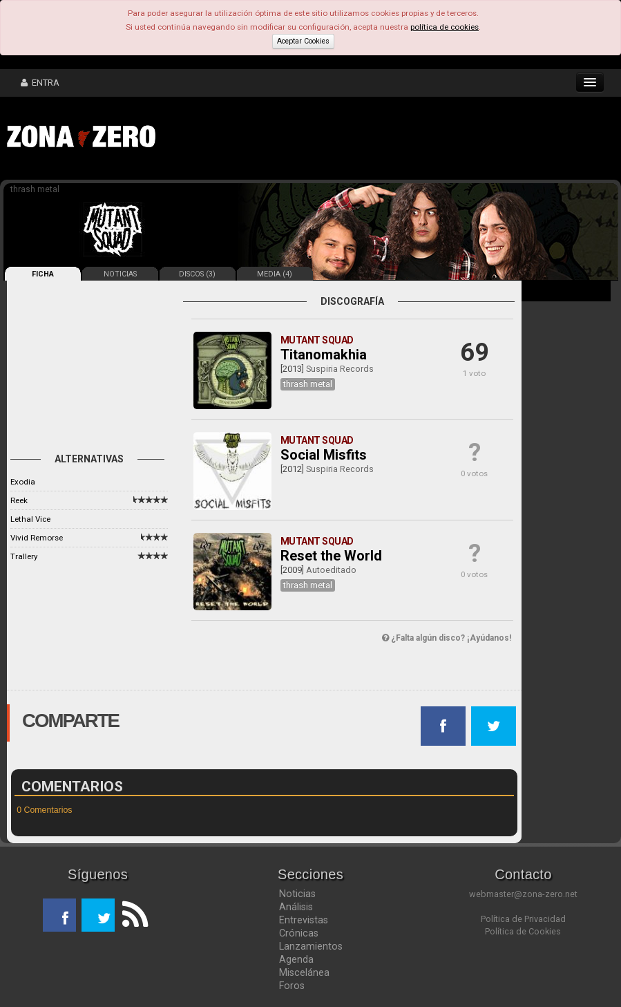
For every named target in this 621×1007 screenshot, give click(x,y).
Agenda (296, 959)
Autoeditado (331, 570)
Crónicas (298, 933)
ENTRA (40, 82)
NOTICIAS (120, 274)
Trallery (23, 556)
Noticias (297, 893)
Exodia (22, 482)
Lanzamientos (311, 946)
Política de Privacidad (523, 919)
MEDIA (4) (274, 274)
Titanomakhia (323, 354)
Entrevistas (303, 919)
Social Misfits (323, 454)
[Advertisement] (376, 138)
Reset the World (331, 555)
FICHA (43, 274)
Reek (19, 500)
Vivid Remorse (36, 538)
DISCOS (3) (197, 274)
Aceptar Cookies (303, 41)
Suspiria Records (340, 369)
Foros (292, 985)
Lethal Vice (30, 519)
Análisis (296, 906)
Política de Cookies (523, 931)
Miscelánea (304, 972)
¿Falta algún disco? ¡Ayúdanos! (446, 638)
